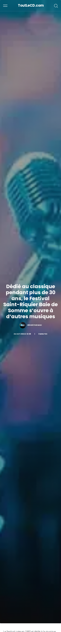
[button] (5, 5)
